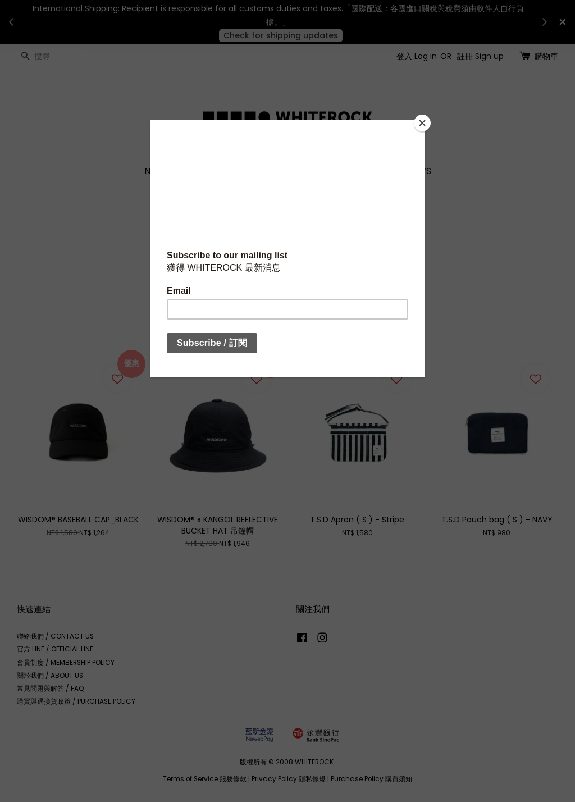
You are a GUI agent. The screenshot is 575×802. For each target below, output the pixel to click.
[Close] (422, 123)
